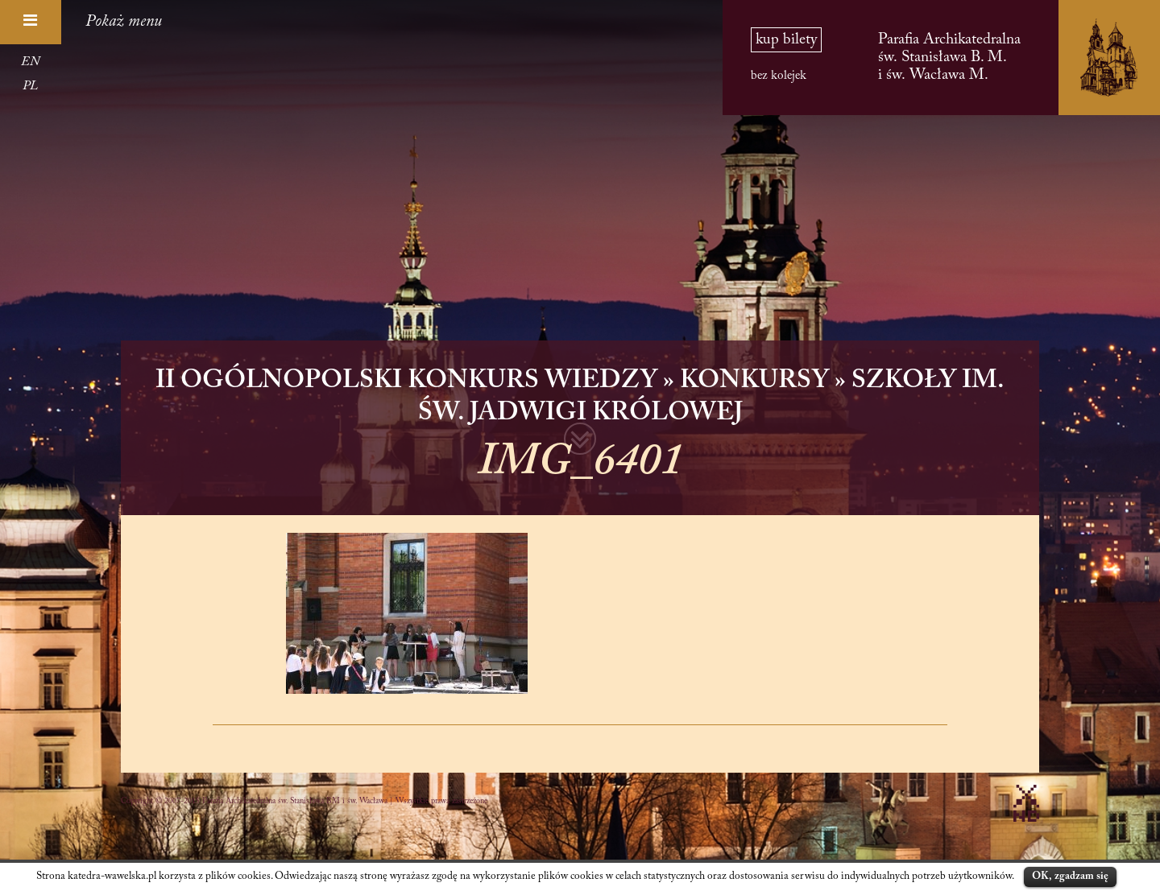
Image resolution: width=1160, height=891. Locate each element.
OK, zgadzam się (1070, 876)
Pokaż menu (123, 22)
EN (30, 62)
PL (30, 86)
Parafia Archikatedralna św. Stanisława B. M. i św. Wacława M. (949, 57)
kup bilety (786, 39)
